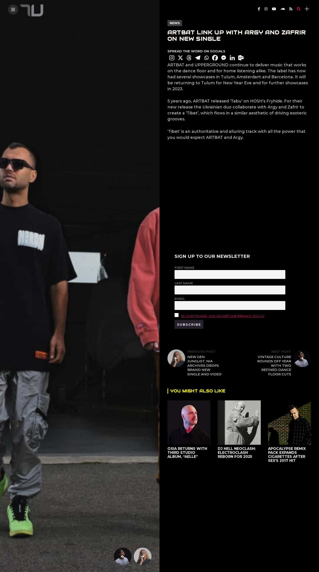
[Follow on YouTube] (274, 9)
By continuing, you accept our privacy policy (222, 316)
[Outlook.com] (241, 58)
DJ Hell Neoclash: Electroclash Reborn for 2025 (237, 453)
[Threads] (189, 58)
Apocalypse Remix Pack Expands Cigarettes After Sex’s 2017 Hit (287, 455)
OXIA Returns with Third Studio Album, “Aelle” (187, 453)
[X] (180, 58)
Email (180, 298)
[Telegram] (198, 58)
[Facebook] (215, 58)
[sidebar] (307, 9)
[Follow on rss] (290, 9)
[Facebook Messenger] (224, 58)
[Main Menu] (13, 9)
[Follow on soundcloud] (282, 9)
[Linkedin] (232, 58)
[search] (298, 9)
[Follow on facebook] (259, 9)
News (175, 23)
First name (184, 267)
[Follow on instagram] (266, 9)
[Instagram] (172, 58)
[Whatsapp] (206, 58)
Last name (184, 283)
